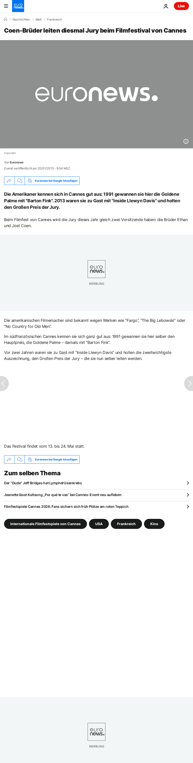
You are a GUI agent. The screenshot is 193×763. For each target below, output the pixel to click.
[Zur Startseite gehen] (18, 6)
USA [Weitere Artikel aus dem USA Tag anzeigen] (99, 524)
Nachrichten (21, 19)
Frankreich (54, 19)
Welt (38, 19)
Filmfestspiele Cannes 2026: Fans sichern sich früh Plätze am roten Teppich (66, 506)
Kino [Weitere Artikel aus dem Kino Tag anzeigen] (154, 524)
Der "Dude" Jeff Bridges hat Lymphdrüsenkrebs (43, 483)
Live (181, 6)
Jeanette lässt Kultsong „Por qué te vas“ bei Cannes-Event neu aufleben (62, 495)
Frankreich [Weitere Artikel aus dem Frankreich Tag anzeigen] (126, 524)
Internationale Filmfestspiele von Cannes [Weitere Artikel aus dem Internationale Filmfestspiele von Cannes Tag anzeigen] (45, 524)
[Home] (5, 19)
